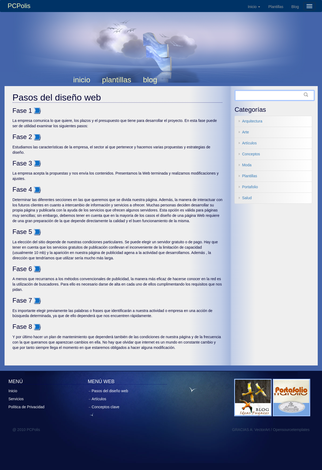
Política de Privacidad (27, 407)
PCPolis (19, 5)
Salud (247, 198)
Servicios (16, 399)
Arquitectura (252, 121)
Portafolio (250, 187)
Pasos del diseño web (57, 97)
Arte (245, 132)
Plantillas (275, 7)
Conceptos (251, 154)
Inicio (254, 7)
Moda (246, 165)
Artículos (249, 143)
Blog (295, 7)
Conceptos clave (105, 407)
